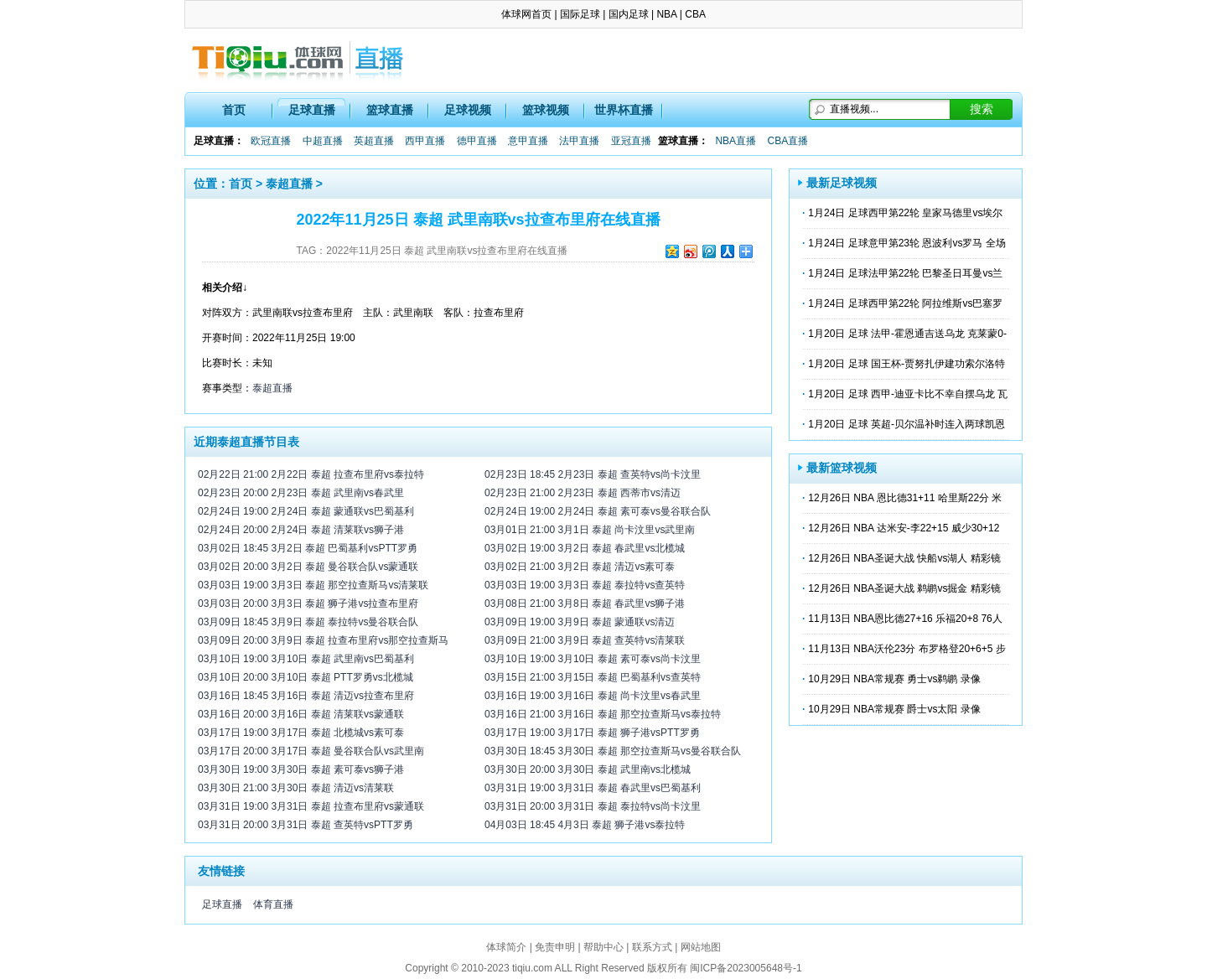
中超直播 (323, 141)
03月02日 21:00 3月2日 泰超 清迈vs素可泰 (579, 566)
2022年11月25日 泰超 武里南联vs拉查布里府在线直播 (446, 250)
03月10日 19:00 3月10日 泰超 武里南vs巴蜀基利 (306, 659)
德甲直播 (477, 141)
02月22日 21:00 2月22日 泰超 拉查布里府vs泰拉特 (311, 474)
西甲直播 (425, 141)
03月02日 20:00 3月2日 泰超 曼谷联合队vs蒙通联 (308, 566)
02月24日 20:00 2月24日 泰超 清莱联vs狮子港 (301, 530)
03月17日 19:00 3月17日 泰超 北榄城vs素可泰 (301, 732)
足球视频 (467, 110)
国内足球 (629, 14)
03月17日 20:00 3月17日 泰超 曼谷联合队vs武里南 (311, 751)
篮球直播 (389, 110)
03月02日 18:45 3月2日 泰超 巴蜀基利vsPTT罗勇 (307, 548)
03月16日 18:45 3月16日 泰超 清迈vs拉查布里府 (306, 696)
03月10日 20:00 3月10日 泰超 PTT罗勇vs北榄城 (305, 677)
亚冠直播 (631, 141)
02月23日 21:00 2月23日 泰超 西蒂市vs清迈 (582, 493)
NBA (666, 14)
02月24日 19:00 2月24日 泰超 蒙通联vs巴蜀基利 (306, 511)
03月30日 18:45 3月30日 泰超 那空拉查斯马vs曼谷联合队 (612, 751)
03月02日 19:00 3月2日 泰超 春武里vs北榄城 (584, 548)
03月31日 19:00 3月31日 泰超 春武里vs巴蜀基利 (592, 788)
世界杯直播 (623, 110)
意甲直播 (528, 141)
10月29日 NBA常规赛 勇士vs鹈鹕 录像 (894, 679)
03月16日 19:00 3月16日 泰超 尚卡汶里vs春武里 (592, 696)
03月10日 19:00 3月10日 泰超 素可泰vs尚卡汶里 (592, 659)
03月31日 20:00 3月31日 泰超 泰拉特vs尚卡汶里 (592, 806)
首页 (234, 110)
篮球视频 (545, 110)
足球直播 (311, 110)
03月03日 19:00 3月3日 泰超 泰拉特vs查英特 (584, 585)
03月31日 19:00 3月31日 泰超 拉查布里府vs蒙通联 (311, 806)
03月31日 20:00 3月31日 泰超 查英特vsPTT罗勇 (305, 825)
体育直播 (273, 904)
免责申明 (555, 947)
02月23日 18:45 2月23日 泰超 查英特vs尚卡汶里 (592, 474)
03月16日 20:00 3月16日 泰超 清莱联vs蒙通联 (301, 714)
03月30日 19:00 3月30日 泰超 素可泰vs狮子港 (301, 769)
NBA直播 (735, 141)
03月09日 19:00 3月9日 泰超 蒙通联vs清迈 (579, 622)
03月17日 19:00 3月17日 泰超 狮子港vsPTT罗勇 (592, 732)
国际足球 (580, 14)
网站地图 (701, 947)
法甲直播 (579, 141)
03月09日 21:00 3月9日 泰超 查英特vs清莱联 (584, 640)
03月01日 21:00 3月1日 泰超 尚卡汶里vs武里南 (589, 530)
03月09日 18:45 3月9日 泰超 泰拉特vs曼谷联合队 (308, 622)
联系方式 (652, 947)
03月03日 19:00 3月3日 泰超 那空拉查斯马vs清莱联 (313, 585)
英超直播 (374, 141)
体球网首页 (526, 14)
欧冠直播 (271, 141)
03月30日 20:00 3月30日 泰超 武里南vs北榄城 (587, 769)
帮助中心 (603, 947)
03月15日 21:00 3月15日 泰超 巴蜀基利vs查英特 (592, 677)
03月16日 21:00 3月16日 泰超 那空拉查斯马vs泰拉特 (602, 714)
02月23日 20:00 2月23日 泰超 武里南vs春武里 (301, 493)
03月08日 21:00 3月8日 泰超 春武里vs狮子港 (584, 603)
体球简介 (506, 947)
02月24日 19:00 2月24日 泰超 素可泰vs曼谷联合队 (597, 511)
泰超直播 (289, 183)
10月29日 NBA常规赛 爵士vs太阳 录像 (894, 709)
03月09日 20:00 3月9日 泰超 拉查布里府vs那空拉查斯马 (323, 640)
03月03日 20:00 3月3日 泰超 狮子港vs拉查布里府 (308, 603)
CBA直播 (787, 141)
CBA (695, 14)
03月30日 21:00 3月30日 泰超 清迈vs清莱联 (296, 788)
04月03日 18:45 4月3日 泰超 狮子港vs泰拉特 (584, 825)
